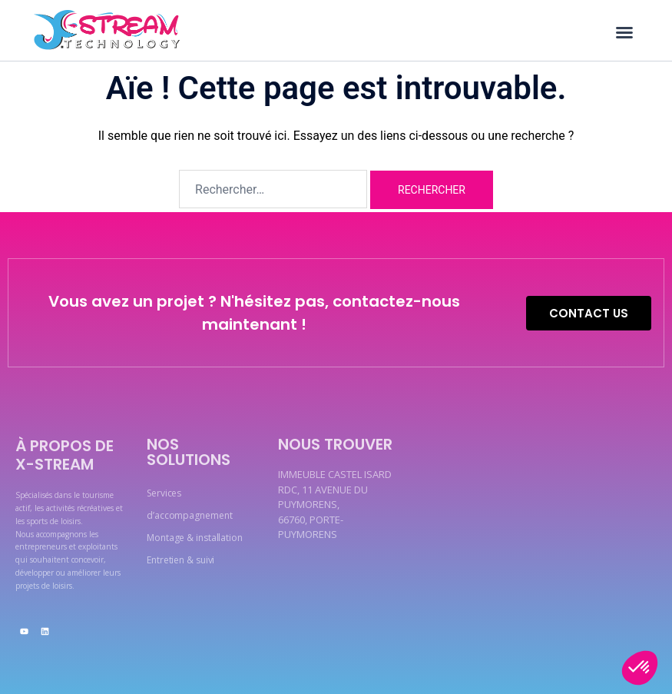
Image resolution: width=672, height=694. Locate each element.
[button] (624, 32)
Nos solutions (188, 451)
